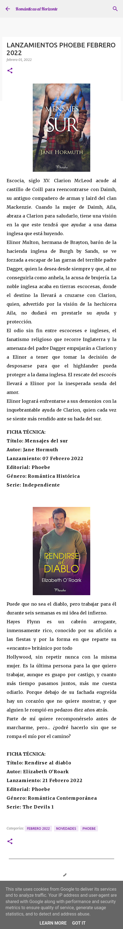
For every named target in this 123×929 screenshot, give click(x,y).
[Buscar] (115, 8)
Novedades (66, 828)
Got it (79, 923)
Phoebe (89, 828)
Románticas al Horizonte (36, 9)
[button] (10, 71)
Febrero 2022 (38, 828)
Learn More (53, 923)
